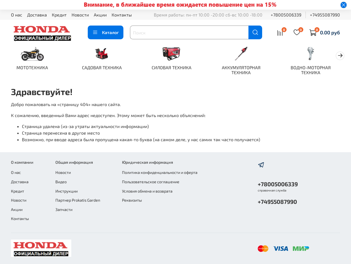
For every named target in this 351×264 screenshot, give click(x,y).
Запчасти (63, 209)
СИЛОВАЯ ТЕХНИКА (176, 68)
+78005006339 (286, 14)
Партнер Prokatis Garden (77, 200)
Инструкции (66, 191)
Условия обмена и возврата (147, 191)
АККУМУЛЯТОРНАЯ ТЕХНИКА (247, 71)
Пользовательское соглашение (150, 181)
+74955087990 (325, 14)
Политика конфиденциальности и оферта (159, 172)
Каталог (105, 32)
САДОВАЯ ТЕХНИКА (104, 68)
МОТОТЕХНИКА (33, 68)
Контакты (122, 14)
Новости (80, 14)
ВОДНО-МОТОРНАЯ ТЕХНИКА (318, 71)
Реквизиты (132, 200)
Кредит (59, 14)
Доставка (37, 14)
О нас (16, 14)
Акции (100, 14)
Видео (61, 181)
